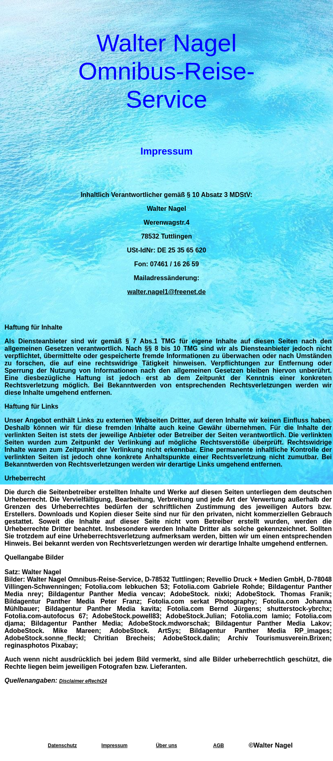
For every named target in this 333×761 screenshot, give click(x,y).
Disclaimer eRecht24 (83, 681)
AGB (218, 745)
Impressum (114, 745)
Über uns (166, 745)
